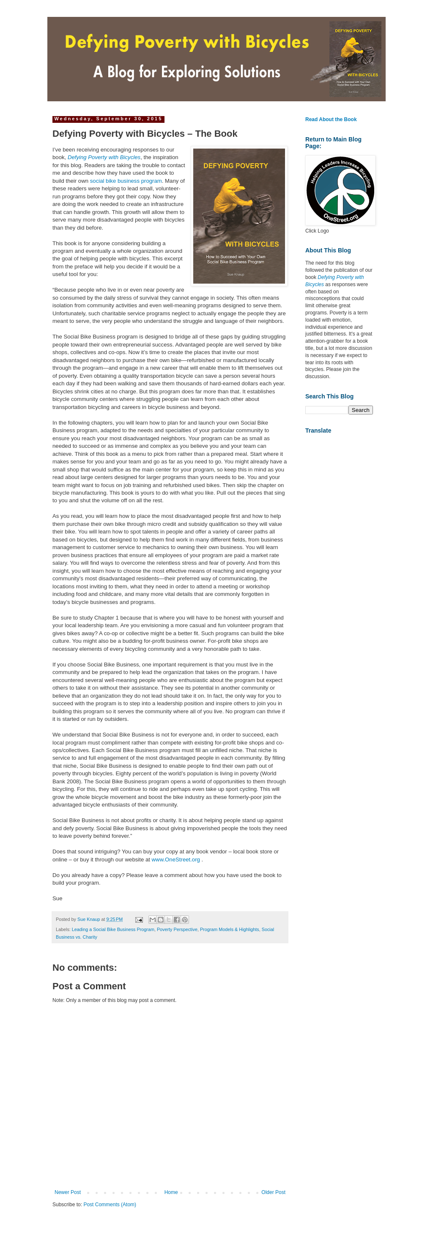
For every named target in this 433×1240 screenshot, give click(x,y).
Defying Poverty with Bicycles (104, 157)
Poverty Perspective (177, 929)
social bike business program (126, 181)
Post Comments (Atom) (109, 1205)
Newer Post (68, 1192)
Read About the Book (331, 119)
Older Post (273, 1192)
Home (171, 1192)
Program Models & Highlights (229, 929)
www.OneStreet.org (176, 859)
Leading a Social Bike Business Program (113, 929)
